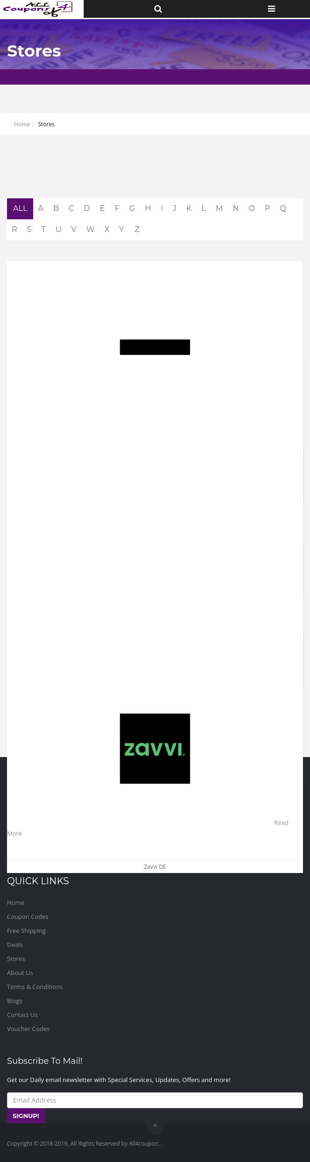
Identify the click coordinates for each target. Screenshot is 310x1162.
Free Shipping (26, 930)
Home (22, 124)
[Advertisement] (155, 175)
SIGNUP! (26, 1115)
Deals (14, 944)
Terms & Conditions (35, 986)
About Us (20, 972)
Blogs (14, 1000)
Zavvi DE (155, 867)
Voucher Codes (28, 1029)
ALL (20, 208)
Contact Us (22, 1014)
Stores (16, 958)
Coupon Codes (28, 916)
